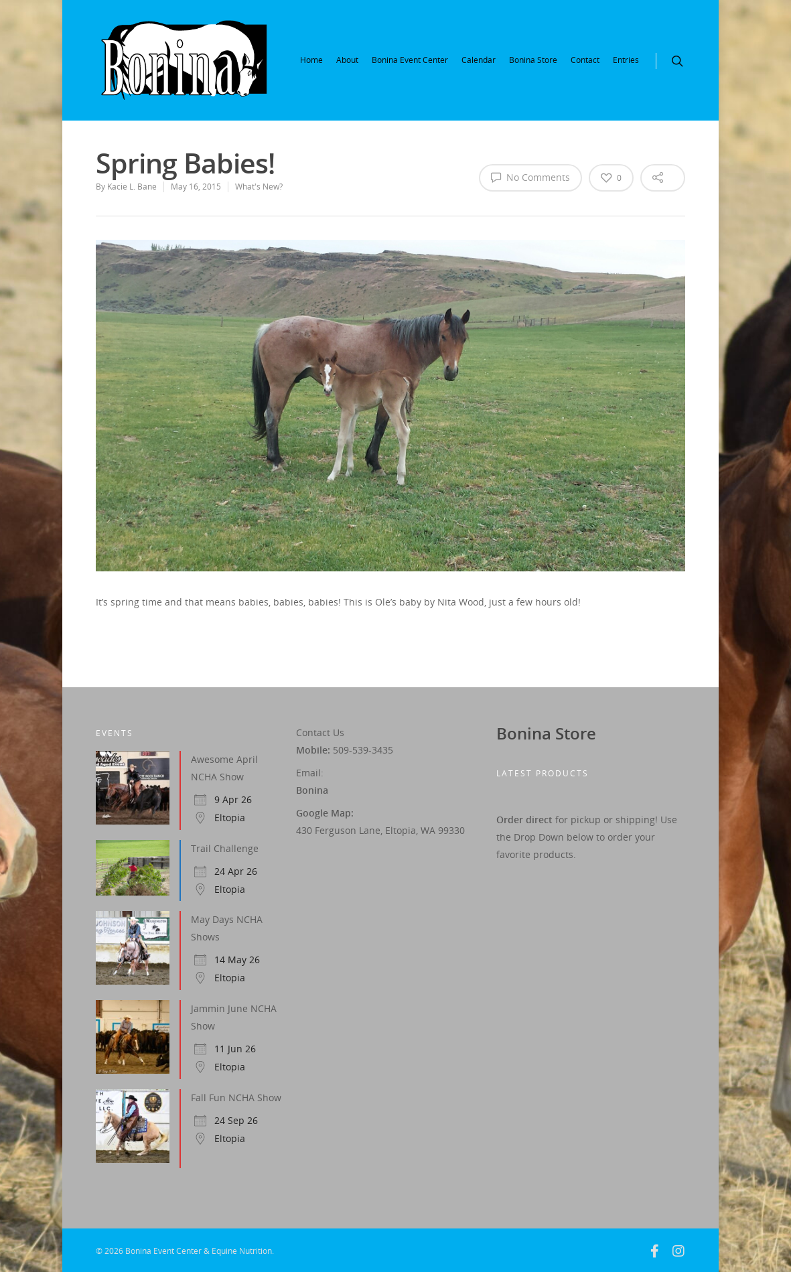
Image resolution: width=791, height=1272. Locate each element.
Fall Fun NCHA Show (236, 1097)
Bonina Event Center (410, 60)
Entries (626, 60)
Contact (585, 60)
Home (311, 60)
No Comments (530, 177)
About (347, 60)
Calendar (478, 60)
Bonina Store (533, 60)
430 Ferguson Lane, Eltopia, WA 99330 (380, 830)
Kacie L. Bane (132, 186)
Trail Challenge (225, 848)
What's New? (259, 186)
